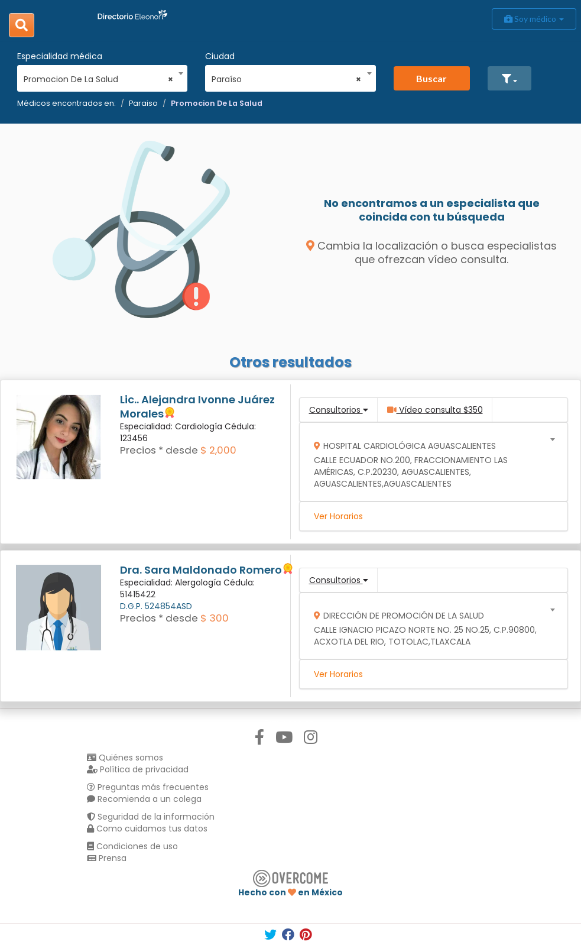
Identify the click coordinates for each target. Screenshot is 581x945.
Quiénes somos (125, 757)
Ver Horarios (338, 516)
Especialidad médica (59, 56)
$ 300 (214, 618)
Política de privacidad (138, 769)
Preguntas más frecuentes (148, 787)
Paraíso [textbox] (286, 79)
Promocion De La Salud (216, 103)
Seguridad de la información (151, 817)
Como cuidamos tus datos (147, 828)
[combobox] (98, 76)
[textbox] (429, 462)
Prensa (106, 858)
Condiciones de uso (132, 846)
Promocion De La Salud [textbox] (98, 79)
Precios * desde (159, 450)
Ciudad (220, 56)
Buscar (431, 78)
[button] (509, 78)
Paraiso (143, 103)
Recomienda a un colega (144, 799)
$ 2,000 (218, 450)
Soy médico (534, 19)
